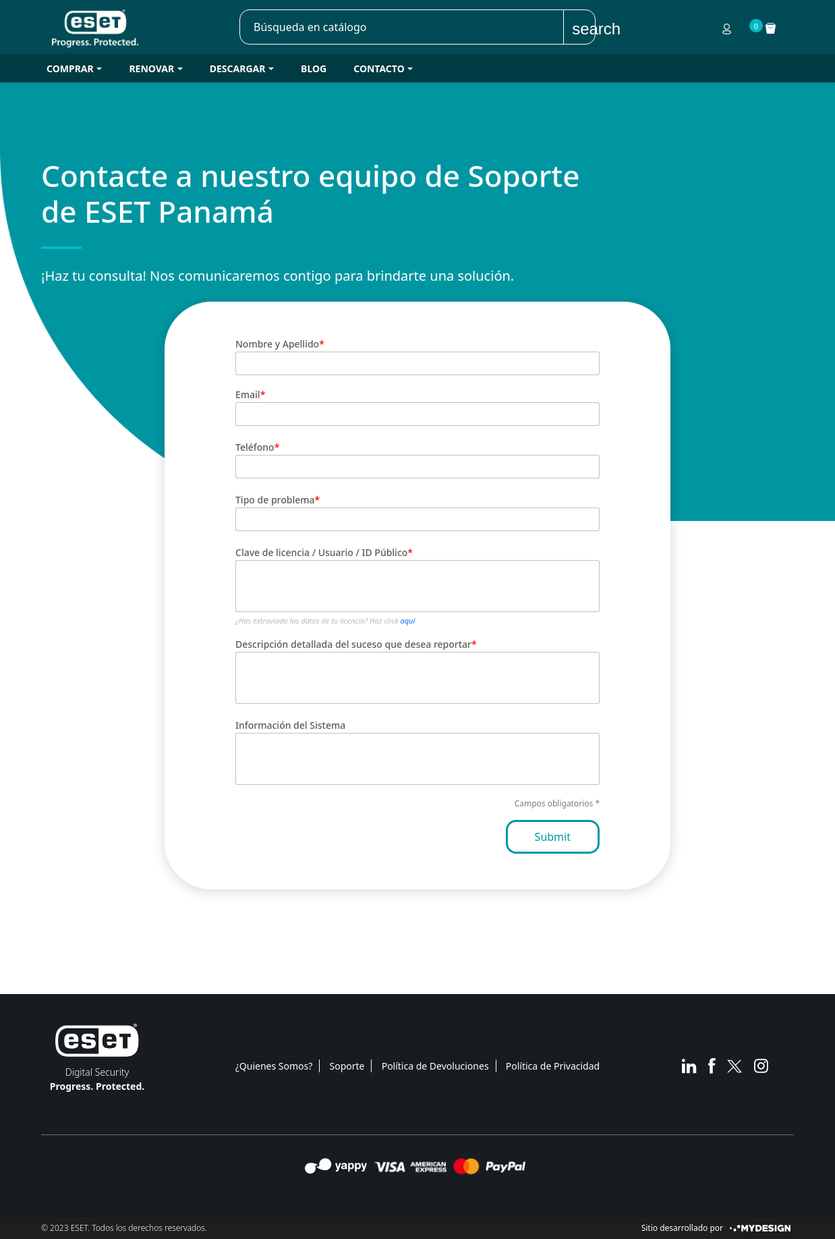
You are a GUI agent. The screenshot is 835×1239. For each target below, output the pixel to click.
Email (247, 394)
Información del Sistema (290, 725)
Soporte (347, 1065)
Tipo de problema (275, 499)
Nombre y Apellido (277, 343)
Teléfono (255, 447)
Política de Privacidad (553, 1065)
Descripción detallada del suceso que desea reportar (353, 644)
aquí (408, 620)
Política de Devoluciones (435, 1065)
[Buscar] (402, 27)
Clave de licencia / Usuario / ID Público (321, 552)
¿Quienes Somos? (274, 1065)
